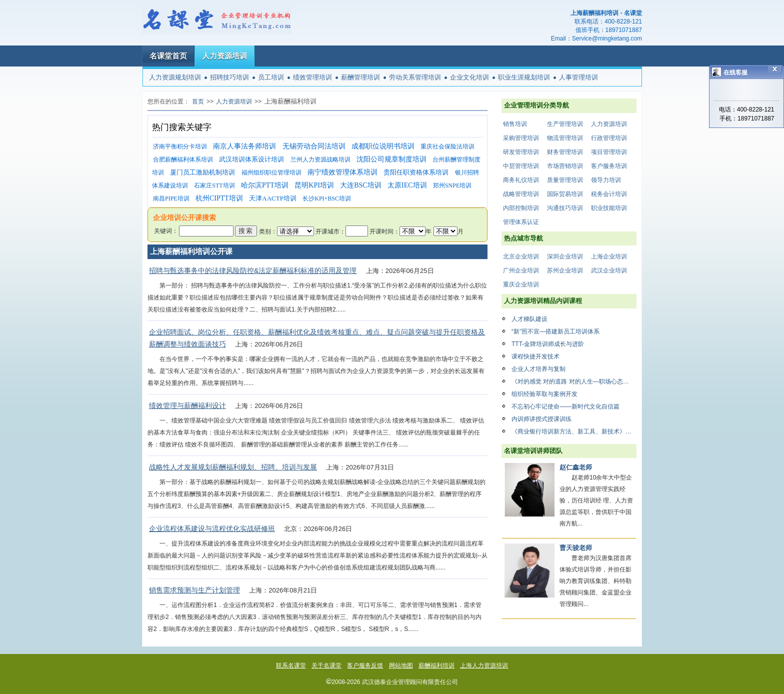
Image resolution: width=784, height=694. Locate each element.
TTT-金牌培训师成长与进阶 (548, 344)
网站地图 (401, 665)
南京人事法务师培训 (244, 146)
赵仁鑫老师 (576, 467)
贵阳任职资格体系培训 (416, 172)
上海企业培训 (609, 256)
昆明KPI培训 (314, 185)
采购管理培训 (521, 138)
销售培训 (515, 124)
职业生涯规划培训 (524, 77)
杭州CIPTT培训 (219, 198)
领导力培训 (606, 180)
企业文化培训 (469, 77)
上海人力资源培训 (484, 665)
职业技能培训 (609, 208)
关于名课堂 (327, 665)
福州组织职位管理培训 (272, 172)
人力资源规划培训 (175, 77)
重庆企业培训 (521, 284)
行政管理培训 (609, 138)
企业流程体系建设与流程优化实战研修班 (212, 528)
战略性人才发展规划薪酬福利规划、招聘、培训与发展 (233, 467)
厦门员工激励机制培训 (202, 172)
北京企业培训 (521, 256)
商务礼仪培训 (521, 180)
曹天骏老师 (576, 548)
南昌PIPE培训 (171, 198)
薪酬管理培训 (360, 77)
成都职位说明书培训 (383, 146)
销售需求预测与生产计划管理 (194, 590)
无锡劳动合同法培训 (314, 146)
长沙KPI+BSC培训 (326, 198)
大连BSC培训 (360, 185)
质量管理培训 (565, 180)
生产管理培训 (565, 124)
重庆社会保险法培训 (447, 146)
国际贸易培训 (565, 194)
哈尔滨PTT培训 (264, 185)
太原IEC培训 (407, 185)
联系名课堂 (291, 665)
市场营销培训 (565, 166)
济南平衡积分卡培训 (180, 146)
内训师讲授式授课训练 (542, 419)
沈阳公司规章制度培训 (391, 159)
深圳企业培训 (565, 256)
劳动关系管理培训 (415, 77)
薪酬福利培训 (436, 665)
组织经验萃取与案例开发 (545, 394)
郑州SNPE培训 (452, 185)
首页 (198, 101)
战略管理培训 (521, 194)
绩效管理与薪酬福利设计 (187, 406)
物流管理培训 (565, 138)
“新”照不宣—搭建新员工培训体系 (556, 331)
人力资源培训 (224, 56)
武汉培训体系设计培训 (251, 159)
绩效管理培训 (312, 77)
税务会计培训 (609, 194)
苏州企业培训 (565, 270)
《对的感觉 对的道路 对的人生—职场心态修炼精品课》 (574, 381)
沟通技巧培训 (565, 208)
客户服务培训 (609, 166)
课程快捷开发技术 (536, 356)
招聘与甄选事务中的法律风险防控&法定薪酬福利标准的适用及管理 (252, 270)
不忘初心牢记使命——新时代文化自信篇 (566, 406)
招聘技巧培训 (229, 77)
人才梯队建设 (530, 319)
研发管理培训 (521, 152)
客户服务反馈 (365, 665)
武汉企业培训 (609, 270)
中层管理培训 (521, 166)
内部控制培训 (521, 208)
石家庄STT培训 (214, 185)
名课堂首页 (168, 56)
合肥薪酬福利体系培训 (183, 159)
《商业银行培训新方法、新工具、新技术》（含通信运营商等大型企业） (574, 431)
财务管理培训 (565, 152)
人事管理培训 (578, 77)
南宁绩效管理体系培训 (343, 172)
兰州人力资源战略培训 (320, 159)
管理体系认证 (521, 222)
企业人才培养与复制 (539, 369)
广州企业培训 (521, 270)
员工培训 (271, 77)
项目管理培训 (609, 152)
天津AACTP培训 (272, 198)
